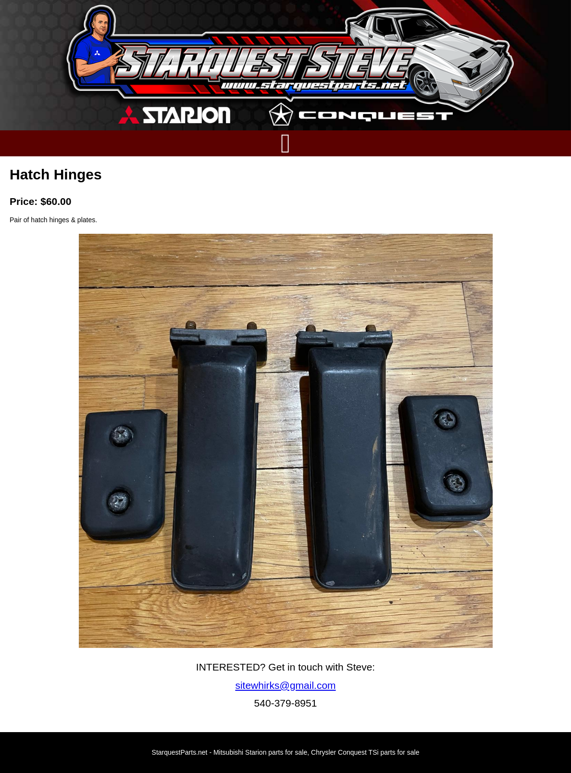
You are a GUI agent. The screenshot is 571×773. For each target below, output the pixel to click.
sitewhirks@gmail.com (285, 685)
